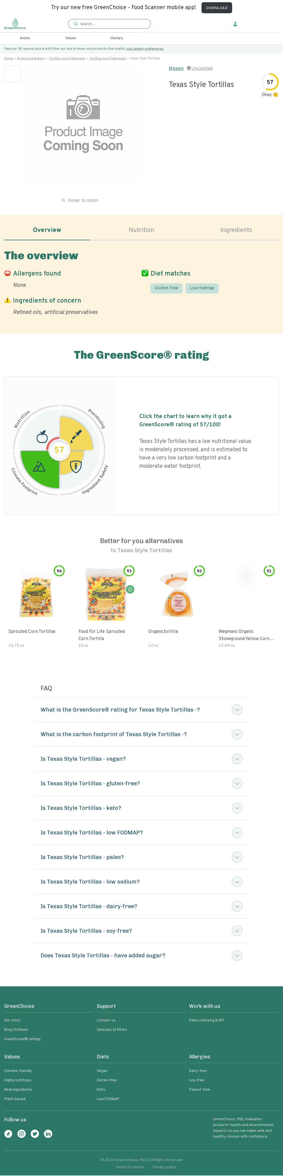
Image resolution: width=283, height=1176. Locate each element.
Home (8, 58)
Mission (176, 69)
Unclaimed (202, 69)
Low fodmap (202, 288)
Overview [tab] (47, 231)
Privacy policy (164, 1168)
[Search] (112, 24)
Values (70, 38)
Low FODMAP (108, 1099)
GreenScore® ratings (22, 1039)
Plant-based (14, 1099)
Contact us (106, 1021)
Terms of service (130, 1168)
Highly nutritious (17, 1081)
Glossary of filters (112, 1030)
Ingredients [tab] (236, 231)
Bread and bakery (30, 58)
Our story (12, 1021)
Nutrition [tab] (142, 231)
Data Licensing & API (206, 1021)
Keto (101, 1090)
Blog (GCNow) (16, 1030)
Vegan (102, 1071)
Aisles (25, 38)
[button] (109, 24)
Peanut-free (199, 1090)
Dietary (116, 38)
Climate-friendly (18, 1071)
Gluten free (166, 288)
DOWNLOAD (217, 8)
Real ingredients (18, 1090)
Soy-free (196, 1081)
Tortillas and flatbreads (67, 58)
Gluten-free (107, 1081)
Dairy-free (198, 1071)
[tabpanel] (141, 282)
